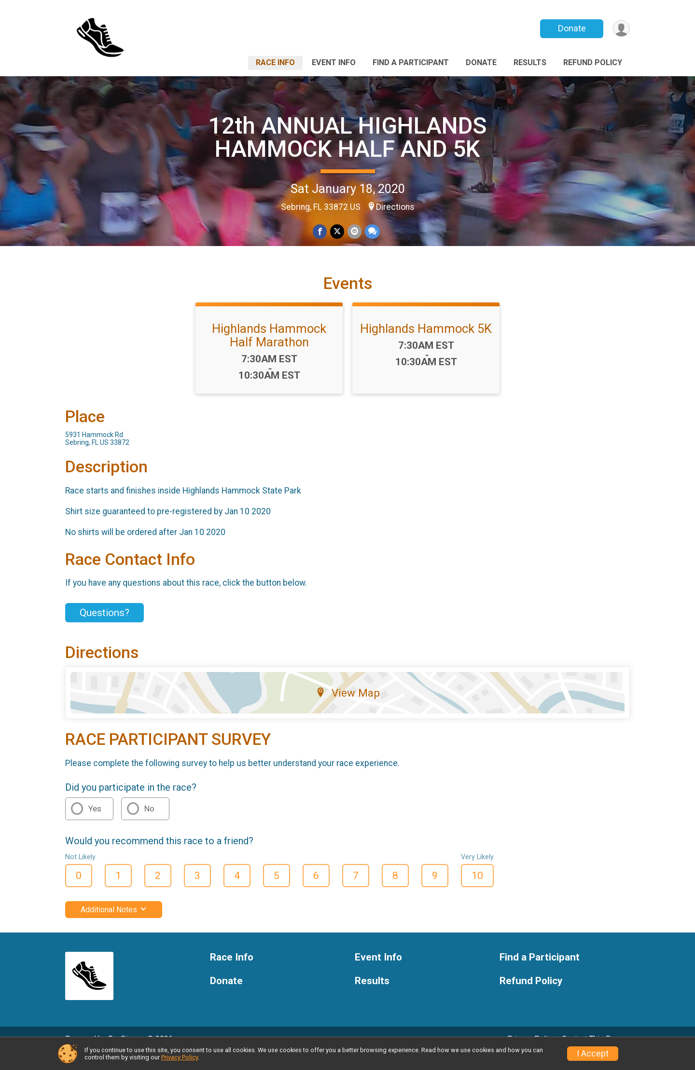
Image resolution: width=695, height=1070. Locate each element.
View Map (348, 706)
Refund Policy (592, 62)
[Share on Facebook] (320, 232)
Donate (571, 28)
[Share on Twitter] (337, 232)
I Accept (593, 1053)
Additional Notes (114, 923)
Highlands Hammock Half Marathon (269, 349)
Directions (395, 207)
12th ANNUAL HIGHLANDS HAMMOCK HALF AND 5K (347, 137)
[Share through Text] (371, 232)
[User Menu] (621, 29)
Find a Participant (411, 62)
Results (530, 62)
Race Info (275, 62)
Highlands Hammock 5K (426, 342)
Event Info (334, 62)
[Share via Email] (354, 232)
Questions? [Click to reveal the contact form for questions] (104, 626)
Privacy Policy (179, 1057)
